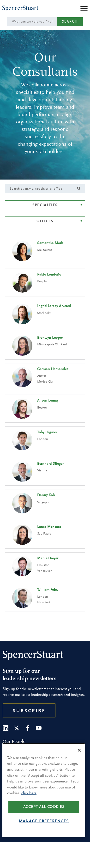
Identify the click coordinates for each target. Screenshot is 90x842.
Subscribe (29, 711)
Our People (14, 741)
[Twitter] (16, 728)
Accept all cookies (44, 807)
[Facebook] (27, 728)
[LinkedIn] (5, 728)
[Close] (79, 750)
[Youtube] (39, 728)
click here (28, 793)
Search (70, 22)
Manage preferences (44, 821)
